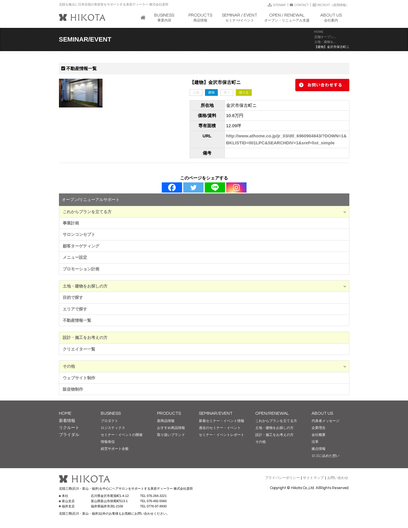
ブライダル (69, 434)
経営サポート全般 (115, 449)
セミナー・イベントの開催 (122, 435)
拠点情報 (319, 449)
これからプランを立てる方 (204, 211)
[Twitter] (193, 187)
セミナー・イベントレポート (221, 435)
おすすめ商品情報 (171, 428)
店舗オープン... (325, 37)
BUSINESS (111, 413)
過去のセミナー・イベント (220, 428)
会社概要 (319, 435)
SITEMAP (277, 5)
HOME (318, 31)
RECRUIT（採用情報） (331, 5)
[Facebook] (172, 187)
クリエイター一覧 (79, 349)
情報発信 (108, 442)
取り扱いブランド (171, 435)
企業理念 (319, 428)
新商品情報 (166, 421)
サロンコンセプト (79, 234)
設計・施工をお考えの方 (85, 337)
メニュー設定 (75, 257)
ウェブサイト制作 (79, 378)
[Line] (215, 187)
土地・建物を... (325, 42)
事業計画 (71, 223)
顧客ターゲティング (81, 246)
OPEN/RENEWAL (272, 413)
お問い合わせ (337, 478)
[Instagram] (236, 187)
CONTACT (299, 5)
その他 (204, 366)
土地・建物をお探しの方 (204, 286)
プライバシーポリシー (282, 478)
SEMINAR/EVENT (216, 413)
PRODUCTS (169, 413)
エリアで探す (75, 309)
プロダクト (109, 421)
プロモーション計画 (81, 269)
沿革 (315, 442)
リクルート (69, 427)
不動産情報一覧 (77, 320)
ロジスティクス (113, 428)
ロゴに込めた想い (325, 456)
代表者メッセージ (325, 421)
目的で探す (73, 297)
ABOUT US (322, 413)
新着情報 (67, 420)
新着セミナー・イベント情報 (221, 421)
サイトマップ (313, 478)
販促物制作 (73, 389)
